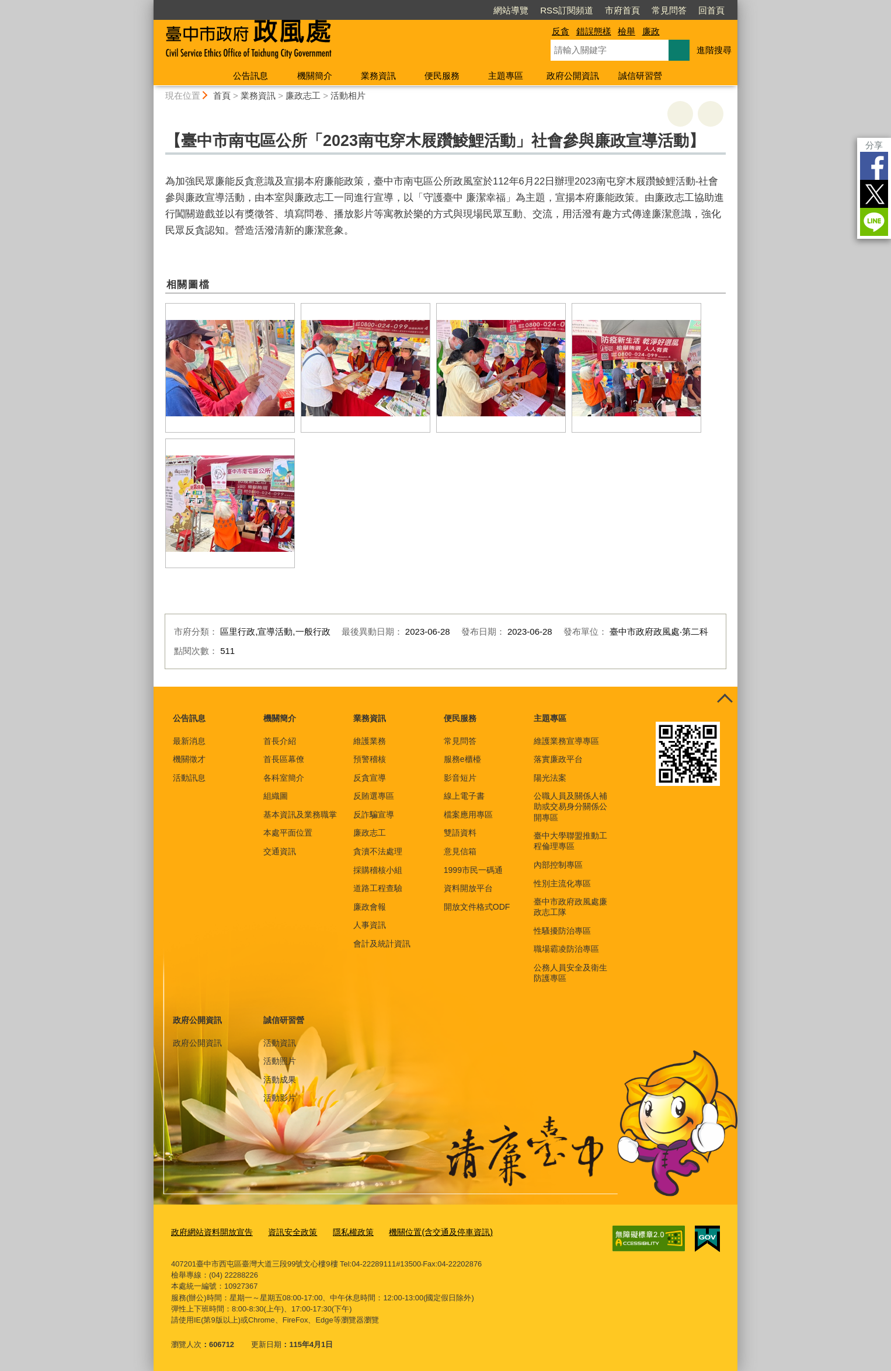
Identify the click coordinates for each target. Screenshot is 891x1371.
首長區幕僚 (283, 759)
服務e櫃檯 (462, 759)
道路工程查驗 (377, 888)
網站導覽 (510, 10)
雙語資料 (460, 832)
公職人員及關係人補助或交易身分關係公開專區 (570, 806)
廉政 (651, 31)
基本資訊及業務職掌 (300, 814)
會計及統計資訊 (381, 943)
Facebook (874, 166)
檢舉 (626, 31)
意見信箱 (460, 851)
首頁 (222, 95)
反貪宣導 (369, 777)
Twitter (874, 194)
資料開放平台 (468, 888)
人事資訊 (369, 925)
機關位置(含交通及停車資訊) (425, 1231)
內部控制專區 (558, 864)
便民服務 (442, 76)
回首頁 (711, 10)
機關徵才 (189, 759)
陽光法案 (550, 777)
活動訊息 (189, 777)
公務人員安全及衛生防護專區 (570, 973)
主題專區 (505, 76)
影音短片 (460, 777)
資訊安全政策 (285, 1231)
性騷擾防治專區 (562, 930)
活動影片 (279, 1097)
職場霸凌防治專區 (566, 949)
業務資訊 (378, 76)
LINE (874, 222)
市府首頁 (622, 10)
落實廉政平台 (558, 759)
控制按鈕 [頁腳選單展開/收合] (724, 699)
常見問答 (669, 10)
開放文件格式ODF (477, 906)
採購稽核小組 (377, 870)
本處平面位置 (287, 832)
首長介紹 (279, 741)
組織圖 (275, 796)
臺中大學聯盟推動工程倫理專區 (570, 841)
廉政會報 (369, 906)
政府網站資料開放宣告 (209, 1231)
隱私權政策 (342, 1231)
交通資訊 (279, 851)
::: (148, 5)
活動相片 (348, 95)
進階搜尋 (714, 50)
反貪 (560, 31)
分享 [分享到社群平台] (874, 145)
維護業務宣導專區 (566, 741)
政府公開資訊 (573, 76)
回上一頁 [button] (710, 114)
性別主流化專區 (562, 883)
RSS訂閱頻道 (566, 10)
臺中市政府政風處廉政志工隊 (570, 907)
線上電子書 (464, 796)
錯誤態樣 (593, 31)
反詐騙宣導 (373, 814)
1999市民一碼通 (473, 870)
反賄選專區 (373, 796)
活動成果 (279, 1079)
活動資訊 (279, 1043)
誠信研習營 (640, 76)
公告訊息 (250, 76)
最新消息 (189, 741)
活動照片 (279, 1061)
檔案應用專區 (468, 814)
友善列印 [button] (680, 114)
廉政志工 (303, 95)
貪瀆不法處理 (377, 851)
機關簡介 (314, 76)
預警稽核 (369, 759)
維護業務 (369, 741)
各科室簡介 (283, 777)
